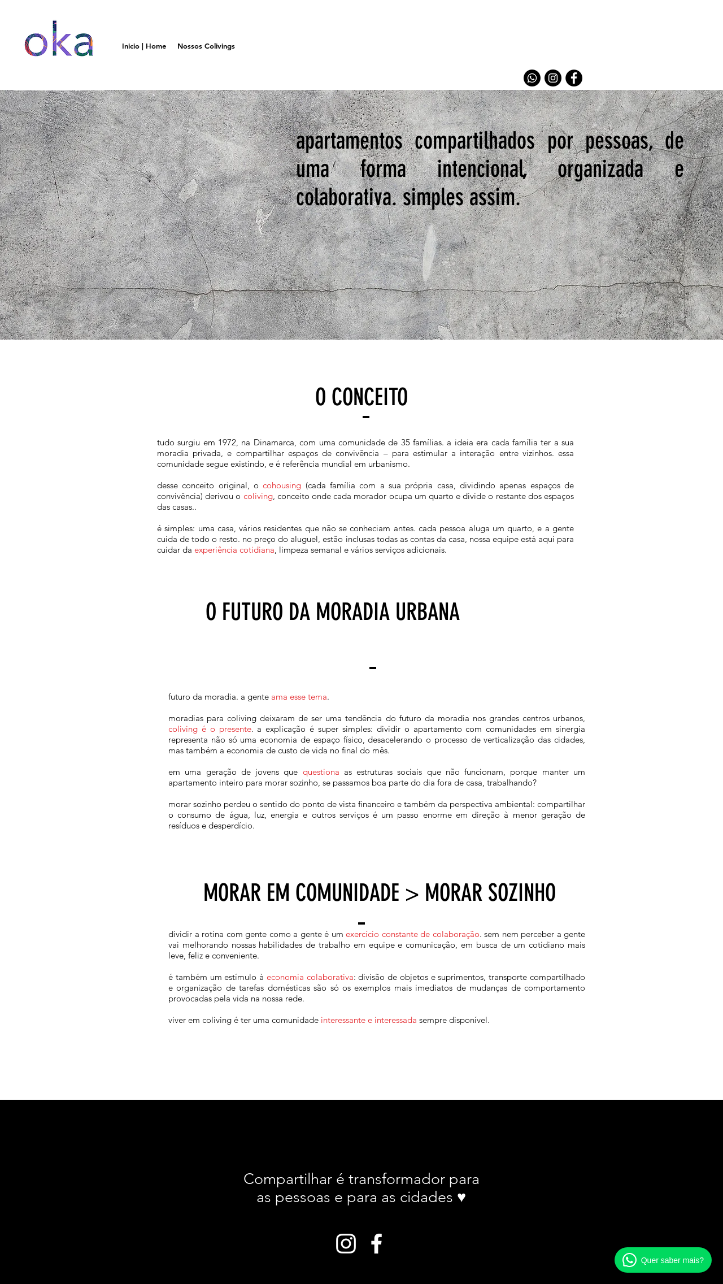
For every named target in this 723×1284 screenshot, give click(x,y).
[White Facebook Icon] (376, 1243)
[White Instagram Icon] (346, 1243)
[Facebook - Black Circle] (573, 78)
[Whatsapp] (532, 78)
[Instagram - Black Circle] (553, 78)
